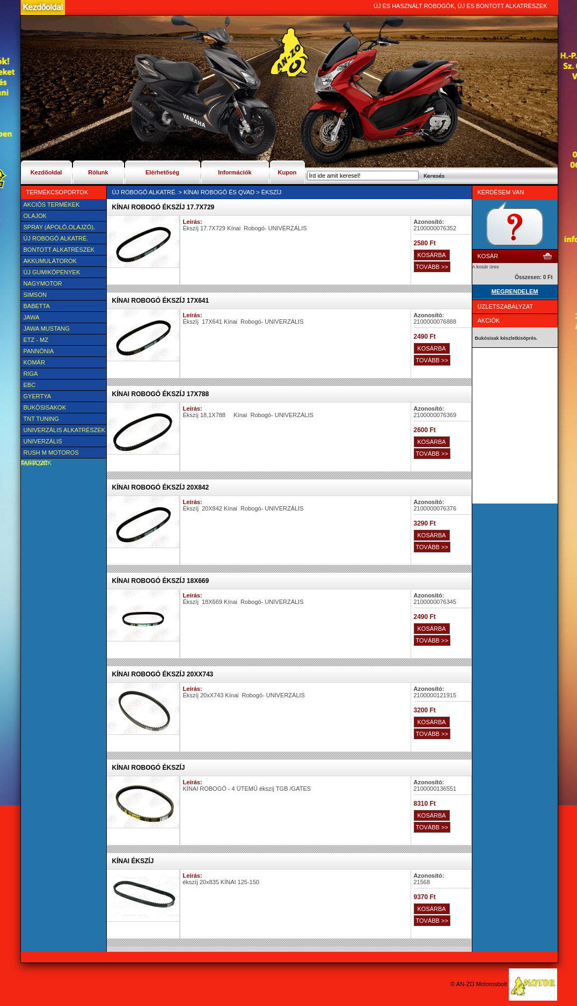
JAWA (32, 317)
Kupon (287, 172)
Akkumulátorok (50, 261)
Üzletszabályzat (506, 306)
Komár (34, 362)
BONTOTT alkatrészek (59, 249)
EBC (30, 385)
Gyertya (38, 396)
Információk (234, 172)
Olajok (35, 216)
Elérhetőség (162, 172)
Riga (31, 373)
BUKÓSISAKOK (45, 407)
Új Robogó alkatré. (56, 238)
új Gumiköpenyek (52, 272)
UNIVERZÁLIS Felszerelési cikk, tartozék (51, 442)
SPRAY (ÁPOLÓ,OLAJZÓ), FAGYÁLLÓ (58, 228)
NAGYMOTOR (43, 283)
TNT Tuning (41, 418)
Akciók (489, 320)
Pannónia (39, 351)
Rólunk (98, 172)
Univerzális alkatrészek (65, 430)
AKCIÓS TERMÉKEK (52, 204)
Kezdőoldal (46, 172)
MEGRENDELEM (515, 291)
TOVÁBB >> (432, 267)
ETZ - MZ (36, 340)
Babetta (37, 306)
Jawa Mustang (47, 328)
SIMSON (35, 294)
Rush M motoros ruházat (50, 453)
